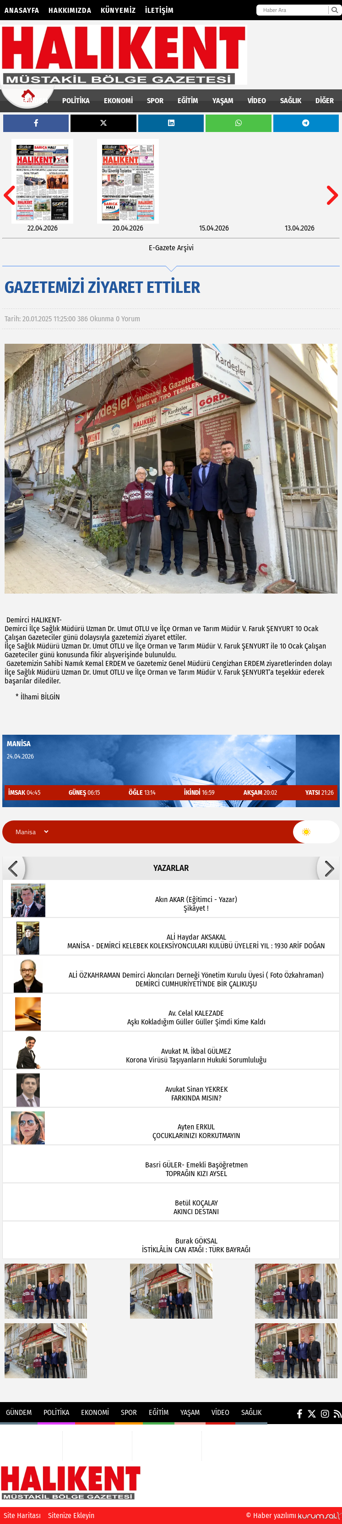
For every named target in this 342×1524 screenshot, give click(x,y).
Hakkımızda (70, 10)
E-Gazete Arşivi (171, 247)
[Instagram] (325, 1414)
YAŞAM (222, 100)
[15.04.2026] (214, 186)
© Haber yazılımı (294, 1515)
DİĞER (324, 100)
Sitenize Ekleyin (71, 1515)
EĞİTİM (188, 100)
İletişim (159, 10)
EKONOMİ (118, 100)
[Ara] (334, 10)
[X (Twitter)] (311, 1414)
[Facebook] (300, 1414)
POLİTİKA (76, 100)
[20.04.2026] (128, 186)
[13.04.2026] (299, 186)
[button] (13, 868)
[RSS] (338, 1414)
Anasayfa (22, 10)
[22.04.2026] (42, 186)
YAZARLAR (171, 868)
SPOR (155, 100)
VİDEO (257, 100)
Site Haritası (22, 1515)
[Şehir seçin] (30, 831)
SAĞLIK (290, 100)
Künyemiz (118, 10)
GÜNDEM (35, 100)
